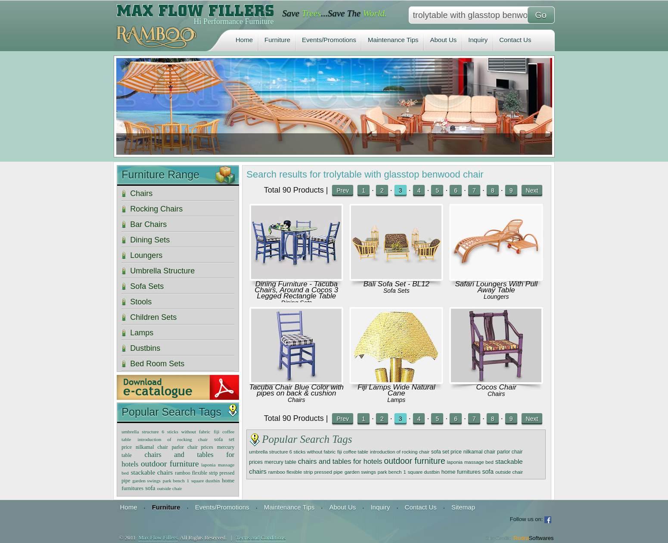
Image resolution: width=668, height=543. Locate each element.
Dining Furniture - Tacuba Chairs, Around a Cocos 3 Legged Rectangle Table (296, 290)
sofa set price (446, 452)
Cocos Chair (496, 387)
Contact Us (515, 39)
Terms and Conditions (261, 537)
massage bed (479, 462)
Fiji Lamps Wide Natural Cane (396, 390)
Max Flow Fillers (158, 537)
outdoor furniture (414, 461)
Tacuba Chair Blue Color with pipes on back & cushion (296, 390)
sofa (488, 471)
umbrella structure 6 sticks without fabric (292, 451)
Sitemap (463, 507)
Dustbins (145, 348)
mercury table (280, 462)
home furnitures (461, 472)
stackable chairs (152, 472)
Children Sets (153, 317)
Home (244, 39)
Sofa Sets (396, 290)
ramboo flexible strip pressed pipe (305, 472)
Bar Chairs (148, 224)
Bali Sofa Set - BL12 (396, 284)
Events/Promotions (329, 39)
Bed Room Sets (157, 363)
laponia (455, 462)
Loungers (496, 296)
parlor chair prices (192, 447)
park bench (390, 472)
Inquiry (478, 39)
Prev (342, 190)
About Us (443, 39)
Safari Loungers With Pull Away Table (496, 287)
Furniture (277, 39)
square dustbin (424, 472)
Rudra (533, 538)
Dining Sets (150, 240)
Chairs (296, 399)
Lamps (396, 399)
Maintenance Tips (393, 39)
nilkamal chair (479, 452)
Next (532, 190)
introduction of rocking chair (399, 451)
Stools (141, 302)
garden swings (360, 472)
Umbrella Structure (162, 271)
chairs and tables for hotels (340, 461)
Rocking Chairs (156, 209)
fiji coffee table (352, 451)
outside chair (509, 472)
